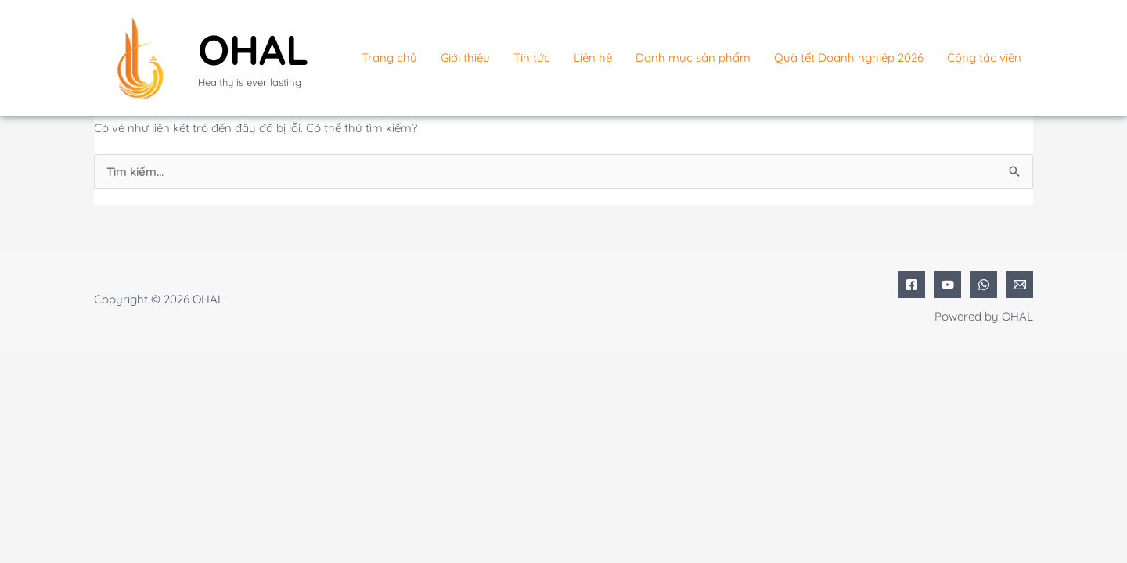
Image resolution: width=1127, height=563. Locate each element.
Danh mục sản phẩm (693, 57)
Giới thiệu (465, 57)
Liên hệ (593, 57)
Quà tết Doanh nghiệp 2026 (849, 57)
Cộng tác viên (984, 57)
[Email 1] (1019, 284)
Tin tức (531, 57)
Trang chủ (389, 57)
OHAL (253, 49)
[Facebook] (911, 284)
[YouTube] (947, 284)
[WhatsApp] (983, 284)
